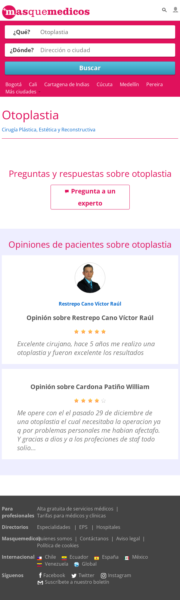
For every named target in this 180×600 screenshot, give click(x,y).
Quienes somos (54, 538)
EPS (83, 527)
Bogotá (13, 84)
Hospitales (108, 527)
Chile (46, 557)
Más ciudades (23, 91)
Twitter (83, 575)
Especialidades (53, 527)
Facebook (51, 575)
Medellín (129, 84)
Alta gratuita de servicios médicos (75, 508)
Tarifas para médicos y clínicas (71, 515)
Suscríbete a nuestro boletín (73, 582)
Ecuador (75, 557)
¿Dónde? (22, 50)
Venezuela (52, 564)
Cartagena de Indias (66, 84)
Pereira (154, 84)
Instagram (115, 575)
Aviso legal (128, 538)
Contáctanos (94, 538)
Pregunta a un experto (90, 197)
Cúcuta (105, 84)
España (106, 557)
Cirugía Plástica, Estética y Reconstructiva (48, 129)
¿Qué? (21, 32)
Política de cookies (58, 545)
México (136, 557)
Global (85, 564)
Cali (33, 84)
